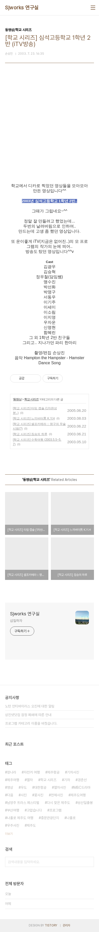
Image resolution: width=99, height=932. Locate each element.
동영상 (17, 399)
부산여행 (13, 810)
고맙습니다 (34, 810)
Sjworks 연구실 (22, 7)
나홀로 (71, 818)
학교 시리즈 (31, 399)
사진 (24, 795)
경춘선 (82, 780)
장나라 (11, 772)
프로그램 (55, 810)
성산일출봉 (85, 803)
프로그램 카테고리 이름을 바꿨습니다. (31, 723)
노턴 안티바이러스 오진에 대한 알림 (29, 706)
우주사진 (13, 825)
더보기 (9, 834)
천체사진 (57, 795)
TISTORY (51, 925)
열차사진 (60, 787)
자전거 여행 (32, 772)
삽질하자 (16, 621)
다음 (10, 795)
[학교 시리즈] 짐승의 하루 (30, 434)
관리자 (66, 925)
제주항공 (53, 772)
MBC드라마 (82, 787)
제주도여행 (78, 795)
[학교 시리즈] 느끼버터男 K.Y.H (34, 418)
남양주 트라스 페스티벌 (23, 803)
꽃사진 (38, 795)
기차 (67, 780)
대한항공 (40, 787)
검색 (89, 862)
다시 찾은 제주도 (58, 803)
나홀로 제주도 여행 (20, 818)
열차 (30, 780)
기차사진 (73, 772)
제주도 (31, 825)
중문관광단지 (50, 818)
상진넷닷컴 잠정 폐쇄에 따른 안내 (28, 715)
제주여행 (13, 780)
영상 (10, 787)
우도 (24, 787)
